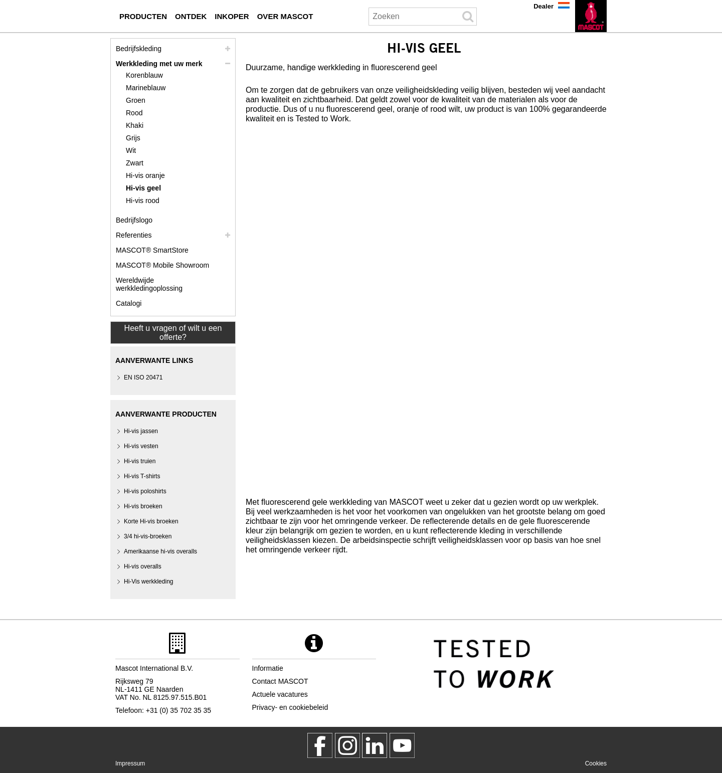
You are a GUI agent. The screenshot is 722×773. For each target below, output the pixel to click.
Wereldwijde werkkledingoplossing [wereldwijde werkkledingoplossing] (149, 284)
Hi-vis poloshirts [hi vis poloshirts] (145, 491)
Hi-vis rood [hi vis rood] (142, 201)
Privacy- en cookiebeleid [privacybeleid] (290, 707)
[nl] (591, 16)
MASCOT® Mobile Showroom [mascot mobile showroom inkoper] (162, 265)
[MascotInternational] (402, 745)
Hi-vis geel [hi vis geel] (143, 188)
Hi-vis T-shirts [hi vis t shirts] (142, 476)
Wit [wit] (131, 150)
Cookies (596, 763)
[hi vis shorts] (151, 521)
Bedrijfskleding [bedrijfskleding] (138, 49)
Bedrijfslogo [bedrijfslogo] (134, 220)
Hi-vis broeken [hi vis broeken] (143, 506)
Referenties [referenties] (134, 235)
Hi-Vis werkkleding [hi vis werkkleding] (148, 581)
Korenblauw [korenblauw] (144, 75)
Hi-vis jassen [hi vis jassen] (141, 431)
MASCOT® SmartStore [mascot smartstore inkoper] (152, 250)
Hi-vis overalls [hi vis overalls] (142, 566)
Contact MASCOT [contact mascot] (280, 681)
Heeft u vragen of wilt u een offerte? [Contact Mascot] (173, 332)
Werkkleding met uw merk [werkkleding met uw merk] (159, 64)
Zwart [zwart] (134, 163)
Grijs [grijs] (133, 138)
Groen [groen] (135, 100)
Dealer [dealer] (543, 6)
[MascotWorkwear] (319, 745)
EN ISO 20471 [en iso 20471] (143, 377)
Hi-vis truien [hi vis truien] (139, 461)
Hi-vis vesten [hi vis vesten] (141, 446)
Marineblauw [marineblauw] (145, 88)
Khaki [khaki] (134, 125)
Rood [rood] (134, 113)
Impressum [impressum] (130, 763)
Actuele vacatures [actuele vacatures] (280, 694)
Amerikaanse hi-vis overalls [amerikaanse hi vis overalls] (160, 551)
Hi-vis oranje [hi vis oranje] (145, 175)
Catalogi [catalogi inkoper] (128, 303)
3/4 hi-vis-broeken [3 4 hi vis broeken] (147, 536)
